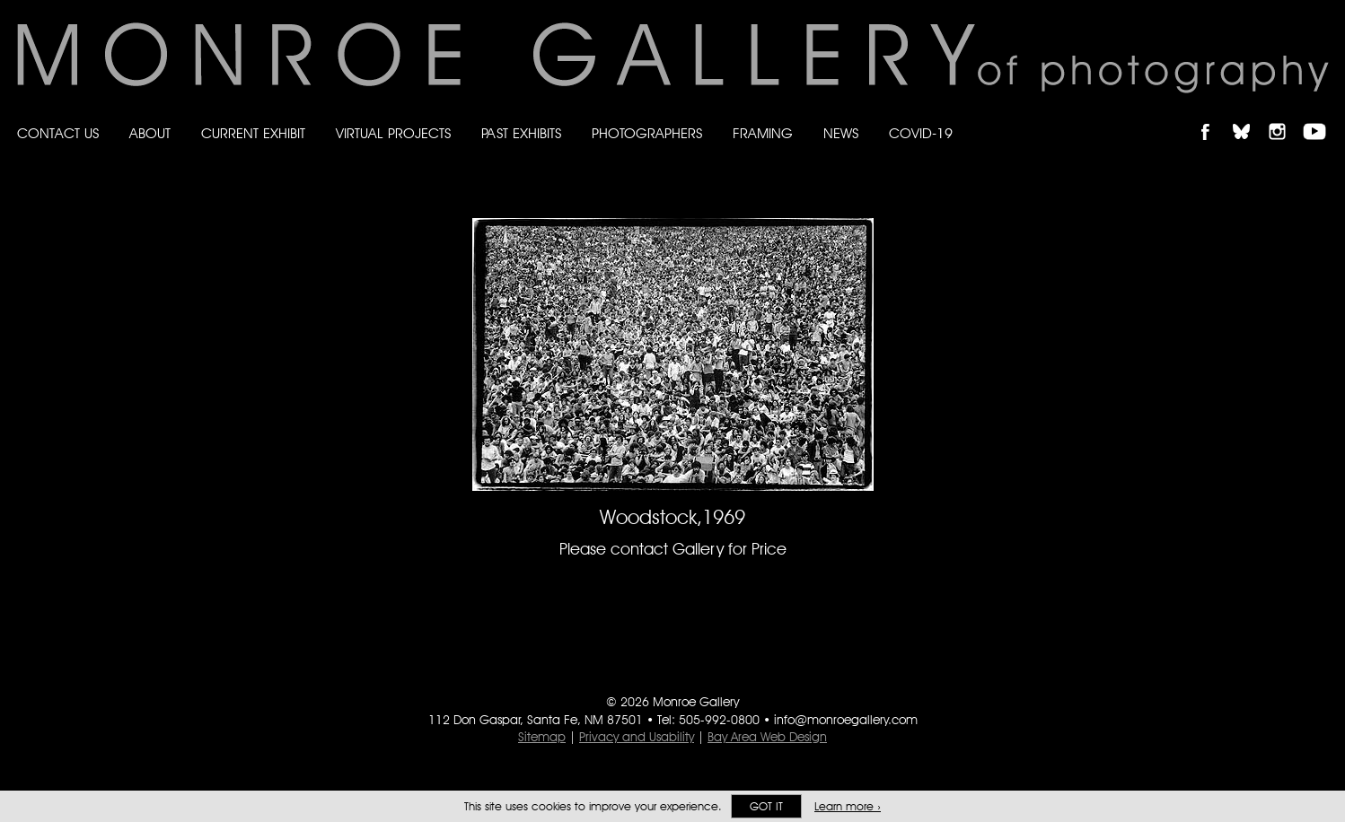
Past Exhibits (521, 133)
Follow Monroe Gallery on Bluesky (1250, 116)
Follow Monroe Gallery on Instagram (1285, 116)
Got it (766, 806)
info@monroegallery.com (846, 720)
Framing (763, 133)
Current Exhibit (253, 133)
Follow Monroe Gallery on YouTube (1321, 116)
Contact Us (58, 133)
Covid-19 (921, 133)
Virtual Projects (393, 133)
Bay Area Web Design (767, 737)
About (150, 133)
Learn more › (847, 806)
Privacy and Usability (636, 737)
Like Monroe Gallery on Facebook (1213, 116)
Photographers (647, 133)
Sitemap (542, 737)
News (840, 133)
